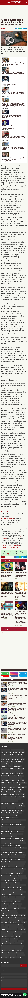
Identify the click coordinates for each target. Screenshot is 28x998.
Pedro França (20, 927)
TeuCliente (3, 950)
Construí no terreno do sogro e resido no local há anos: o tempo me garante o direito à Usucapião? (7, 614)
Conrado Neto (10, 850)
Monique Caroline (5, 780)
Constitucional (18, 850)
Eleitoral (15, 752)
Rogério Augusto (4, 941)
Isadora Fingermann (8, 512)
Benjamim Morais (12, 843)
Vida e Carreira (19, 773)
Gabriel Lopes (4, 875)
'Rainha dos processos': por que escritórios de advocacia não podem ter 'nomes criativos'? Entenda (21, 595)
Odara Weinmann (5, 826)
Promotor (3, 931)
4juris (15, 836)
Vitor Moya (10, 836)
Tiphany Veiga (18, 950)
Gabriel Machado (13, 875)
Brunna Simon (9, 791)
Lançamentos (4, 754)
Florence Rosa (14, 871)
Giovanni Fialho (21, 875)
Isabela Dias (22, 885)
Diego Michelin (4, 857)
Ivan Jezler (3, 887)
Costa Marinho (13, 852)
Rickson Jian (11, 936)
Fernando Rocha (21, 868)
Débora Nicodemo (12, 810)
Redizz (11, 934)
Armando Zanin (4, 840)
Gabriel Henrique (18, 873)
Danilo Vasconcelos (5, 854)
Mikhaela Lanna (22, 917)
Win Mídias (14, 803)
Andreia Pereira (4, 805)
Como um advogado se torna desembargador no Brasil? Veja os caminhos (6, 575)
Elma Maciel (3, 864)
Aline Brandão (19, 789)
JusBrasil (19, 777)
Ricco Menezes (20, 831)
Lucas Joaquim (13, 822)
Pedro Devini (13, 826)
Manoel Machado (16, 784)
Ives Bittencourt (10, 887)
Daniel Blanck (4, 794)
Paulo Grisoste (4, 927)
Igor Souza (11, 882)
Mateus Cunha (14, 915)
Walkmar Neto (11, 789)
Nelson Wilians (19, 824)
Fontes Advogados (17, 812)
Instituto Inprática (5, 885)
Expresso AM (4, 868)
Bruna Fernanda (21, 843)
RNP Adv (16, 931)
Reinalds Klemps (4, 773)
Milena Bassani (12, 787)
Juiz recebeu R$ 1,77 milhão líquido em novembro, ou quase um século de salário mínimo (13, 148)
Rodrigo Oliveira (14, 938)
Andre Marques (16, 838)
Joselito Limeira (12, 777)
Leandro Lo (3, 770)
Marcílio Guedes (19, 761)
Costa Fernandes (5, 852)
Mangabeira (3, 766)
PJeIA (2, 924)
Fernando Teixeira (5, 871)
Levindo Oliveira (4, 901)
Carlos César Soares (14, 847)
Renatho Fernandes (5, 831)
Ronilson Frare (13, 941)
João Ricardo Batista (5, 819)
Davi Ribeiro (19, 808)
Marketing (14, 757)
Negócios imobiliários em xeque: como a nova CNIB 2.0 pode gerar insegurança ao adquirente (13, 94)
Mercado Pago (14, 917)
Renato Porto (4, 936)
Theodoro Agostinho (21, 787)
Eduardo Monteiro (13, 861)
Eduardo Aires (4, 861)
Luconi (19, 822)
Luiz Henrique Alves (12, 906)
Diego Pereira (12, 857)
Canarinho (3, 808)
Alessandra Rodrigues (6, 838)
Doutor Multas (4, 859)
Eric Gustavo (4, 866)
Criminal (17, 754)
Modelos (8, 759)
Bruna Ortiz (3, 845)
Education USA (22, 861)
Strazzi (10, 752)
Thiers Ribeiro (11, 950)
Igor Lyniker (14, 817)
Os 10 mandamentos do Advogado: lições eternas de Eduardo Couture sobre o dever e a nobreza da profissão (13, 83)
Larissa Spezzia (22, 819)
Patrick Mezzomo (18, 924)
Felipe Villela (8, 812)
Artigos (3, 28)
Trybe (16, 801)
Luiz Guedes (3, 906)
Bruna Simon (10, 845)
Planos (17, 780)
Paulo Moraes (12, 927)
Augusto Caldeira (13, 805)
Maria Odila (14, 913)
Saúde (2, 763)
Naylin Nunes (20, 920)
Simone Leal (20, 945)
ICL (21, 880)
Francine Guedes (4, 815)
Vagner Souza (11, 952)
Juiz (18, 892)
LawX (10, 798)
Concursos (11, 754)
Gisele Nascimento (5, 878)
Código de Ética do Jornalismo (11, 545)
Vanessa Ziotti (4, 955)
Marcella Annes (13, 908)
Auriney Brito (21, 840)
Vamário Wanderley (5, 803)
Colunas (3, 850)
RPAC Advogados (17, 770)
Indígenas (17, 882)
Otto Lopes (23, 922)
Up (21, 754)
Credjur (10, 782)
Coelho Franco (23, 847)
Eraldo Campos (21, 864)
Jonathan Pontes (11, 889)
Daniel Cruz (11, 794)
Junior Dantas (4, 894)
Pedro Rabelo (4, 929)
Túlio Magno (4, 952)
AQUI (10, 552)
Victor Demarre (12, 955)
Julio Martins (21, 752)
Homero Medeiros (12, 880)
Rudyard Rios (19, 833)
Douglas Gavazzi (20, 857)
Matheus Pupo (22, 915)
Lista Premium (18, 901)
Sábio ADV (20, 948)
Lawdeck (3, 899)
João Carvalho (4, 892)
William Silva (3, 782)
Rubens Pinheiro (4, 943)
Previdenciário (4, 829)
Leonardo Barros (19, 899)
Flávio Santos (4, 873)
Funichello (11, 873)
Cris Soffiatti (17, 763)
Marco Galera (4, 787)
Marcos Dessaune (12, 910)
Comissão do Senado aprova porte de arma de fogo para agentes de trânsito (13, 73)
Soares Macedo (4, 948)
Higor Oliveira (21, 768)
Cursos (2, 759)
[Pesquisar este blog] (10, 965)
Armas (2, 761)
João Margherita (12, 892)
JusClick (15, 894)
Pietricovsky (10, 801)
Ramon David (12, 829)
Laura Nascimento (20, 896)
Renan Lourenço (20, 829)
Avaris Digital (4, 843)
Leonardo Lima (4, 822)
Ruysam (11, 943)
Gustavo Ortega (13, 815)
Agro (12, 763)
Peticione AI (3, 801)
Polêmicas (14, 750)
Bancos (2, 791)
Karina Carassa (4, 896)
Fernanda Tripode (15, 759)
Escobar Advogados (20, 794)
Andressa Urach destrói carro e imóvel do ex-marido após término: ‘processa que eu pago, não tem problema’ (13, 138)
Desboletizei (14, 854)
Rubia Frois (12, 833)
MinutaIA (12, 824)
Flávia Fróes (21, 871)
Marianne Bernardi (5, 915)
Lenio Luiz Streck (10, 899)
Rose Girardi (21, 941)
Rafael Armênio (4, 934)
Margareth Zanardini (5, 913)
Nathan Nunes (12, 920)
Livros (12, 761)
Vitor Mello (3, 789)
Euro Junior (20, 775)
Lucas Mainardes (4, 903)
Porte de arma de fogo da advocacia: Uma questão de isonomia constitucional (21, 574)
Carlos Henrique (11, 808)
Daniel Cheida (21, 852)
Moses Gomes (4, 920)
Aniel (22, 838)
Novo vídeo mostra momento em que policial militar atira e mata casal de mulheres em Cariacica (17, 730)
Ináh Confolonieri (14, 885)
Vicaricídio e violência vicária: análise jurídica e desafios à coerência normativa (7, 594)
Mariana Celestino (17, 798)
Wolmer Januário (4, 957)
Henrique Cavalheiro (5, 817)
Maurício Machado (5, 917)
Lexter (11, 901)
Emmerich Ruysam (12, 864)
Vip (2, 752)
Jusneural (21, 894)
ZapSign (19, 957)
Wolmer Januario (4, 768)
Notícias (3, 750)
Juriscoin (8, 761)
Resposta (13, 831)
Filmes (22, 759)
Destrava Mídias (22, 854)
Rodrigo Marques (5, 938)
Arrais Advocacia (13, 840)
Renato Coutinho (17, 934)
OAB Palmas (4, 922)
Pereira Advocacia (13, 929)
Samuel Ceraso (18, 943)
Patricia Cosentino (9, 924)
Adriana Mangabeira (5, 775)
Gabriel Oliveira (4, 796)
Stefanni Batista (13, 948)
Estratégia (15, 782)
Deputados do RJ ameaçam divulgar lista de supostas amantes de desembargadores (13, 159)
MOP (20, 906)
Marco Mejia (3, 910)
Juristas (10, 894)
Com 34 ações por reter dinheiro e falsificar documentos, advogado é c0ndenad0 (11, 116)
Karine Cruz (12, 896)
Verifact (22, 780)
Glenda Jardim (14, 878)
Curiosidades (20, 750)
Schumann (12, 773)
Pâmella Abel (10, 931)
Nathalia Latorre (7, 518)
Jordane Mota (19, 889)
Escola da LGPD (19, 866)
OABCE (9, 922)
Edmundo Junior (12, 859)
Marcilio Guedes (21, 908)
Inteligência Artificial (5, 757)
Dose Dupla (3, 810)
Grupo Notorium (22, 878)
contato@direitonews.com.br (11, 547)
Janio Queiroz (4, 798)
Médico (12, 780)
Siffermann (3, 836)
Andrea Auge (13, 768)
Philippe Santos (21, 826)
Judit (2, 784)
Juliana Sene (14, 819)
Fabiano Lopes (4, 777)
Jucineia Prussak (22, 782)
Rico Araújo (18, 936)
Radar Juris (22, 931)
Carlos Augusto (4, 847)
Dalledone (20, 757)
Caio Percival (21, 805)
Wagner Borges (21, 955)
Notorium (10, 766)
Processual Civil (22, 929)
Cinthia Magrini (17, 791)
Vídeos (7, 763)
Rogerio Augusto (4, 833)
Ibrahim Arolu (4, 882)
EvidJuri (2, 812)
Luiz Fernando (8, 784)
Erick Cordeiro (11, 866)
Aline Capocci (21, 803)
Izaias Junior (18, 887)
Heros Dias (3, 880)
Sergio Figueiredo (5, 945)
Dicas (6, 752)
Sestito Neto (13, 945)
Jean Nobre (3, 889)
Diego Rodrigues (17, 766)
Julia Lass (23, 892)
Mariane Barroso (5, 824)
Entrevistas (14, 775)
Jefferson (10, 770)
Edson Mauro (21, 859)
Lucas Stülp (19, 903)
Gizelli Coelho (13, 796)
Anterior (4, 668)
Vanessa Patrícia (19, 952)
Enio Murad (20, 810)
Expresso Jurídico (12, 868)
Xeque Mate (12, 957)
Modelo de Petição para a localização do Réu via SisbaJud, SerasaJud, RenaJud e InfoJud (16, 717)
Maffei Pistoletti (4, 908)
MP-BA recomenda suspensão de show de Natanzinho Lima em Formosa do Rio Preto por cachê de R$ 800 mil (14, 127)
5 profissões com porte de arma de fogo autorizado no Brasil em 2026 (13, 63)
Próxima (24, 668)
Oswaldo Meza (16, 922)
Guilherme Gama (21, 796)
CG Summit (17, 845)
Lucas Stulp (12, 903)
